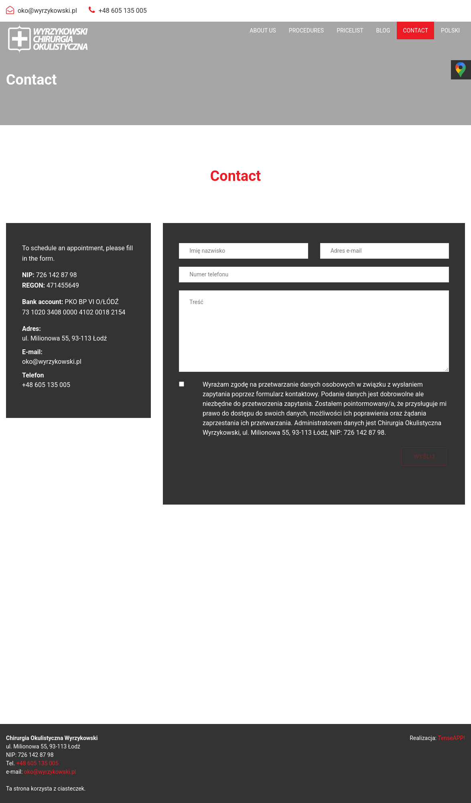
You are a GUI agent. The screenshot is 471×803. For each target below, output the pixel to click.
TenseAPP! (451, 738)
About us (263, 30)
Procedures (306, 30)
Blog (383, 30)
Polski (450, 30)
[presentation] (240, 463)
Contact (415, 30)
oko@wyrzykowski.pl (47, 10)
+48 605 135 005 (123, 10)
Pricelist (350, 30)
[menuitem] (263, 30)
